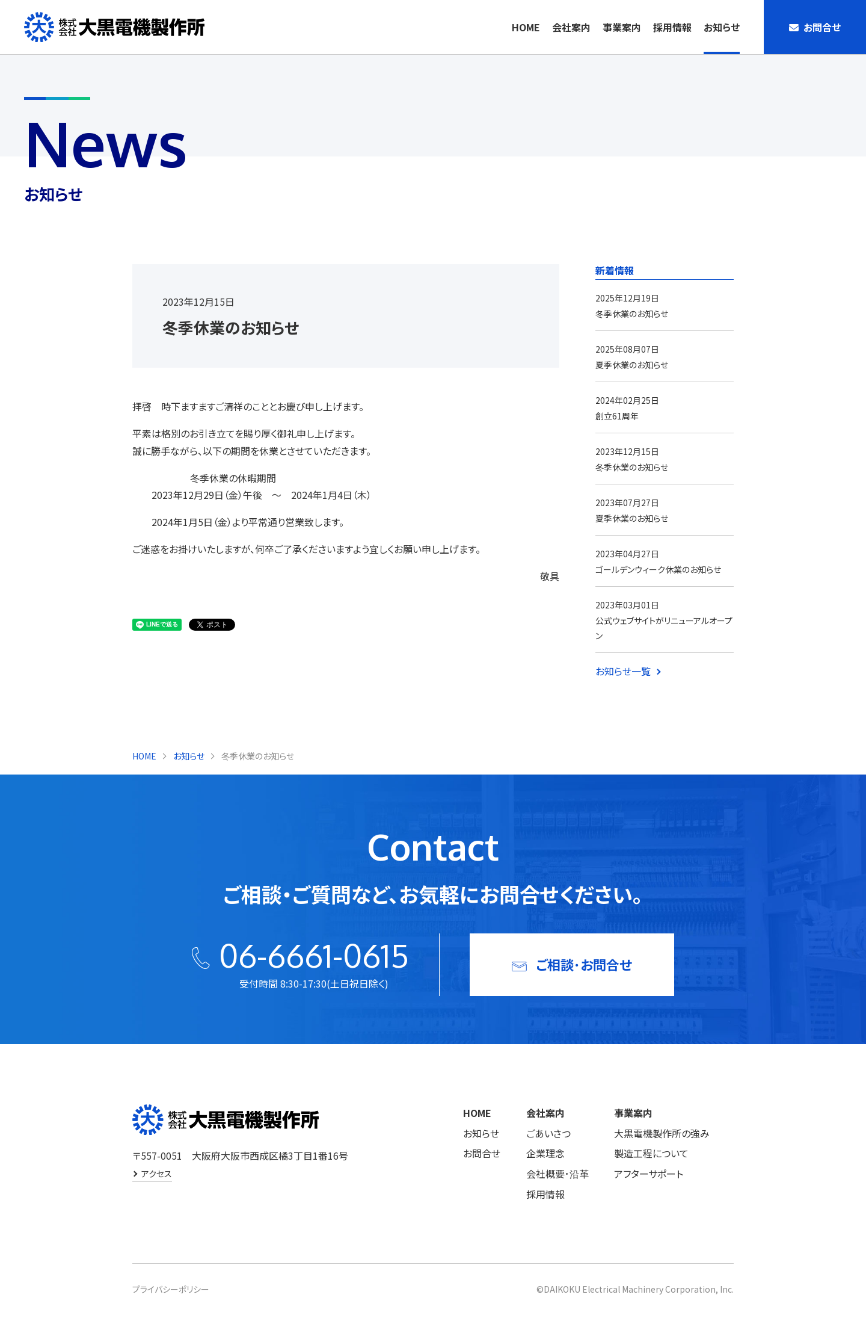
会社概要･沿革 (557, 1173)
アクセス (156, 1174)
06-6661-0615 (314, 955)
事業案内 (622, 27)
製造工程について (651, 1153)
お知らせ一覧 (623, 671)
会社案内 (571, 27)
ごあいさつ (548, 1133)
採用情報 (672, 27)
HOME (526, 27)
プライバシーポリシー (170, 1289)
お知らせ (722, 27)
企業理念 (545, 1153)
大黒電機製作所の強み (662, 1133)
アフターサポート (648, 1173)
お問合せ (481, 1153)
